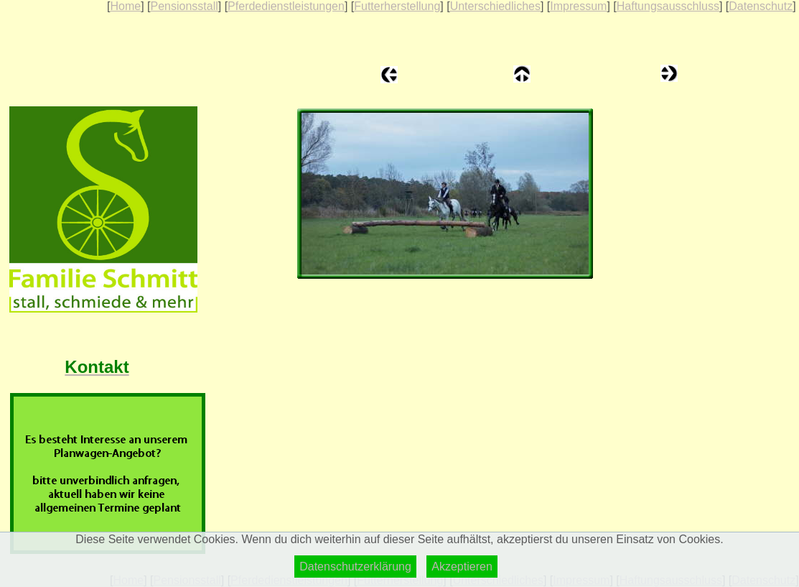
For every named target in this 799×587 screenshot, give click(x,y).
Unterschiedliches (495, 6)
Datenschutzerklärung (355, 566)
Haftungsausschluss (668, 6)
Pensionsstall (184, 6)
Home (125, 6)
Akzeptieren (461, 566)
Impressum (578, 6)
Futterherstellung (397, 6)
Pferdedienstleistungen (286, 6)
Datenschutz (761, 6)
